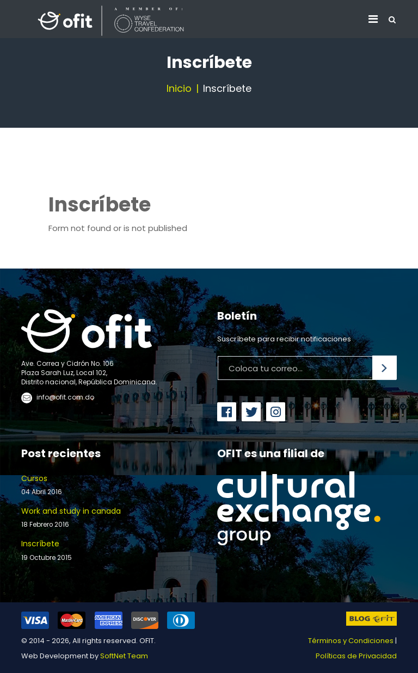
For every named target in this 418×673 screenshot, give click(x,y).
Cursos (111, 485)
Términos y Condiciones (351, 640)
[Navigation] (373, 19)
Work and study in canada (111, 518)
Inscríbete (111, 550)
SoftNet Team (124, 656)
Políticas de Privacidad (356, 656)
